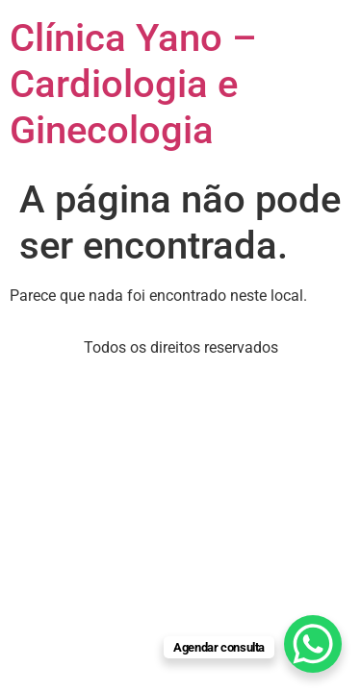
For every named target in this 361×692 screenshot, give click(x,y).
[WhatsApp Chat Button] (313, 644)
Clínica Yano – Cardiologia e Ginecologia (133, 84)
